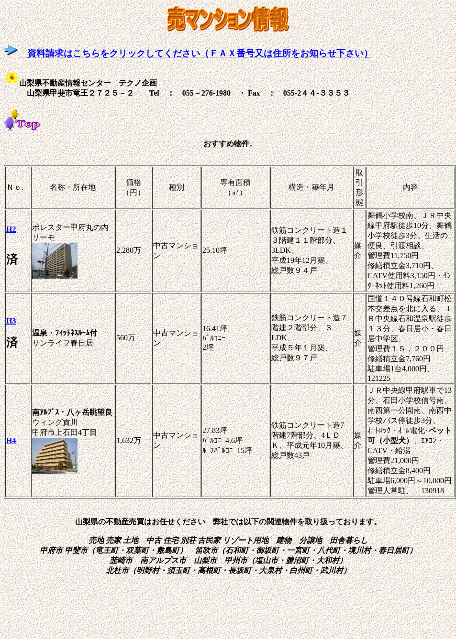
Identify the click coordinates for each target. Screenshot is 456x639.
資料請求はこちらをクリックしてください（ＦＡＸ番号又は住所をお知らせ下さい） (188, 53)
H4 (11, 440)
